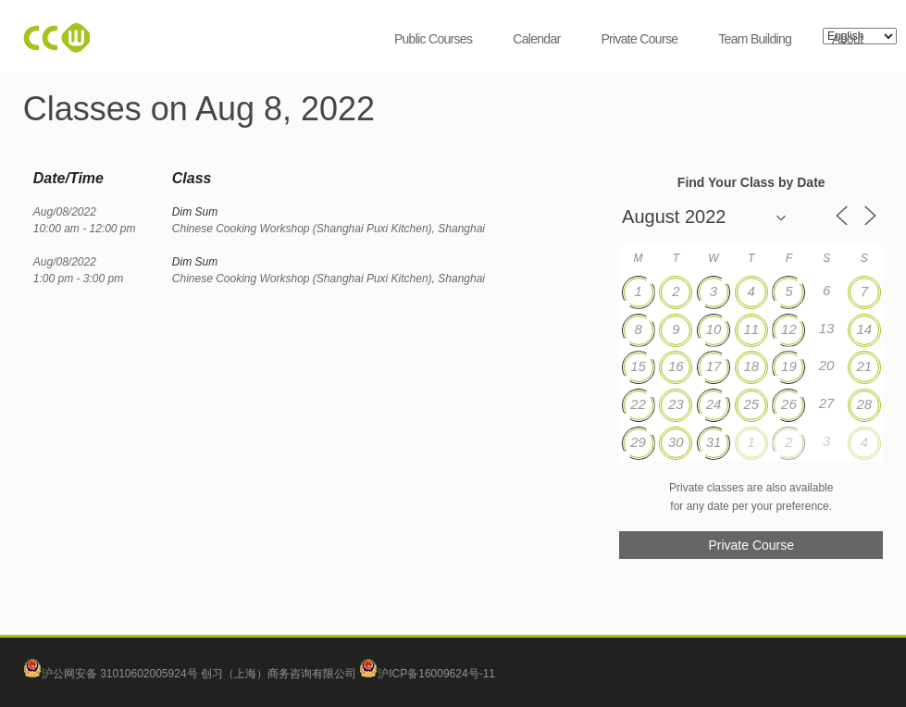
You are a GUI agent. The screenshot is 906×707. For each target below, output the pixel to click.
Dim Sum (194, 211)
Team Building (754, 38)
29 (638, 442)
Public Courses (433, 38)
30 (676, 442)
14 (864, 329)
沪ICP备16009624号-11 (427, 673)
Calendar (536, 38)
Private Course (639, 38)
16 (676, 366)
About (847, 38)
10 (714, 329)
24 (714, 404)
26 (789, 404)
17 (714, 366)
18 (751, 366)
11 (751, 329)
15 (638, 366)
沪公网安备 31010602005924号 (120, 673)
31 (714, 442)
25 (751, 404)
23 (676, 404)
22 (638, 404)
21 (864, 366)
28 (864, 404)
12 (789, 329)
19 (789, 366)
